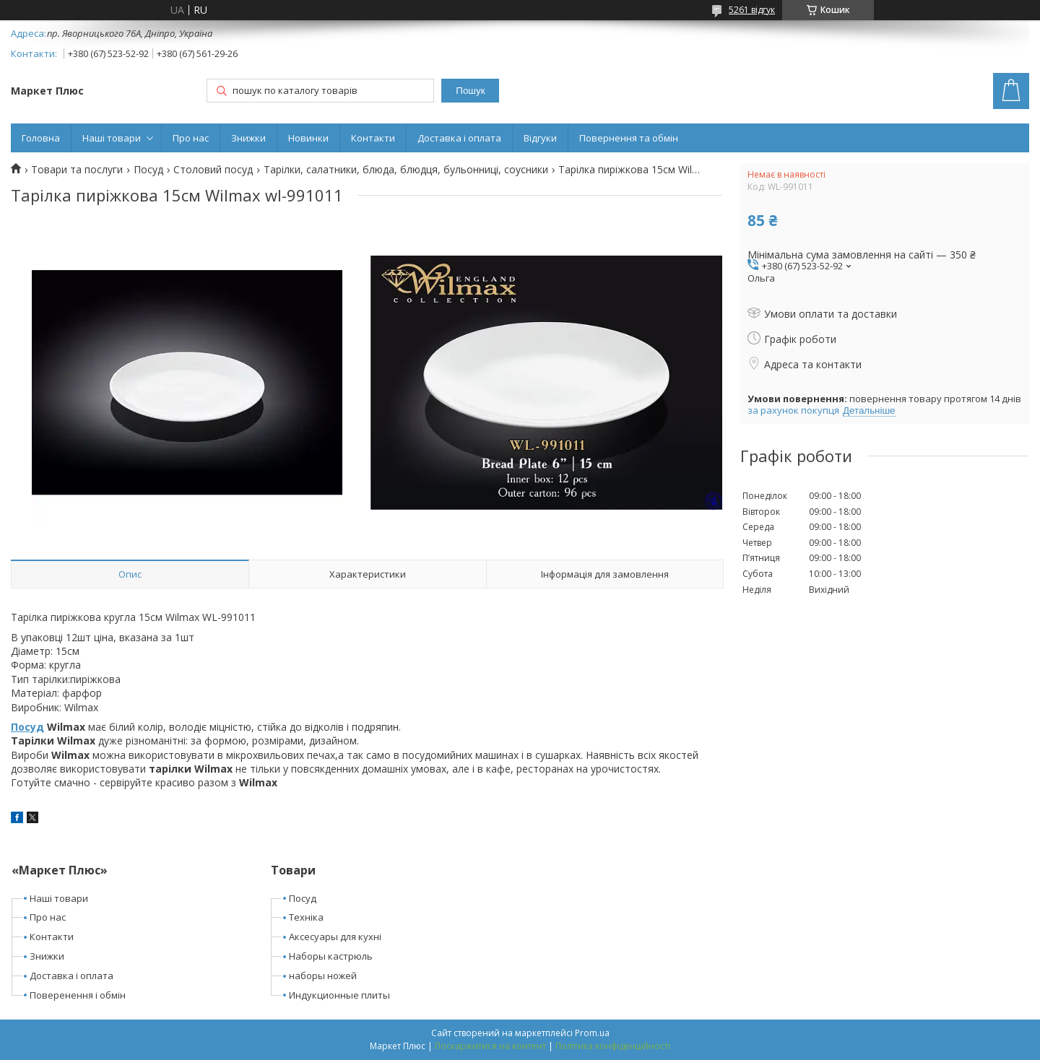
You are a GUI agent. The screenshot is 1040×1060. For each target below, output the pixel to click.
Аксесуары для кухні (335, 936)
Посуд (148, 169)
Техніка (306, 917)
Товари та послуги (77, 169)
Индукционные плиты (339, 995)
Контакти (373, 137)
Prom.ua (592, 1033)
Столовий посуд (213, 169)
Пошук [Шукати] (470, 90)
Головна (41, 137)
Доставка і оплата (459, 137)
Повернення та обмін (628, 137)
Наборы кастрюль (331, 956)
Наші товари (111, 137)
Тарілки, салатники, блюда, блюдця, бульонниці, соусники (406, 169)
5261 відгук (752, 10)
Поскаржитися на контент (490, 1046)
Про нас (191, 137)
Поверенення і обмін (78, 995)
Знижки (248, 137)
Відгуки (540, 137)
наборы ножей (323, 975)
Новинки (308, 137)
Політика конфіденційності (612, 1046)
